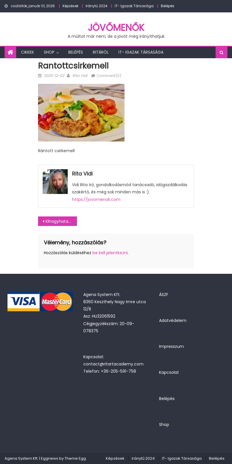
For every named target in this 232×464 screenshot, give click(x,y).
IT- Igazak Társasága (134, 5)
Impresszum (171, 346)
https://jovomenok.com (96, 199)
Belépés (167, 5)
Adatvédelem (172, 320)
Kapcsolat (169, 372)
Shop (49, 52)
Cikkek (27, 52)
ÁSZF (163, 294)
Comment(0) (109, 75)
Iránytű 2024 (96, 5)
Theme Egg (75, 458)
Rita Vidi (79, 75)
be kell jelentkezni (110, 253)
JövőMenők (116, 27)
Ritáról (101, 52)
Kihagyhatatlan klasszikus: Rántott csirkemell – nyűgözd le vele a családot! (61, 221)
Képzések (70, 5)
